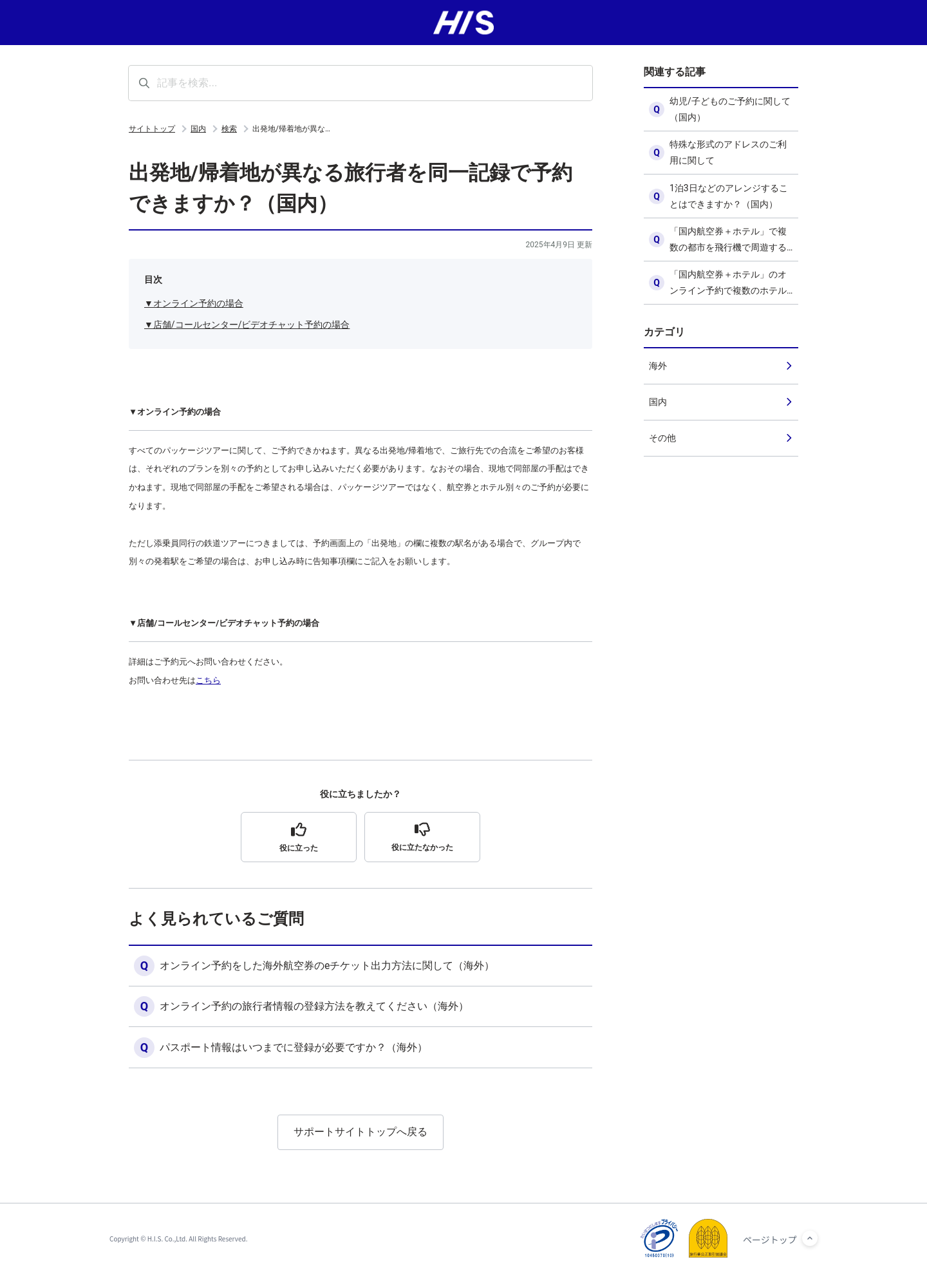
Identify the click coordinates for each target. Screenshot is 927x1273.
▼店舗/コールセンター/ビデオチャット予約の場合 (247, 324)
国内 (198, 128)
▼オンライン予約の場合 (193, 303)
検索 (229, 128)
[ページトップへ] (810, 1238)
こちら (208, 680)
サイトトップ (152, 128)
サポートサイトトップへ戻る (360, 1133)
